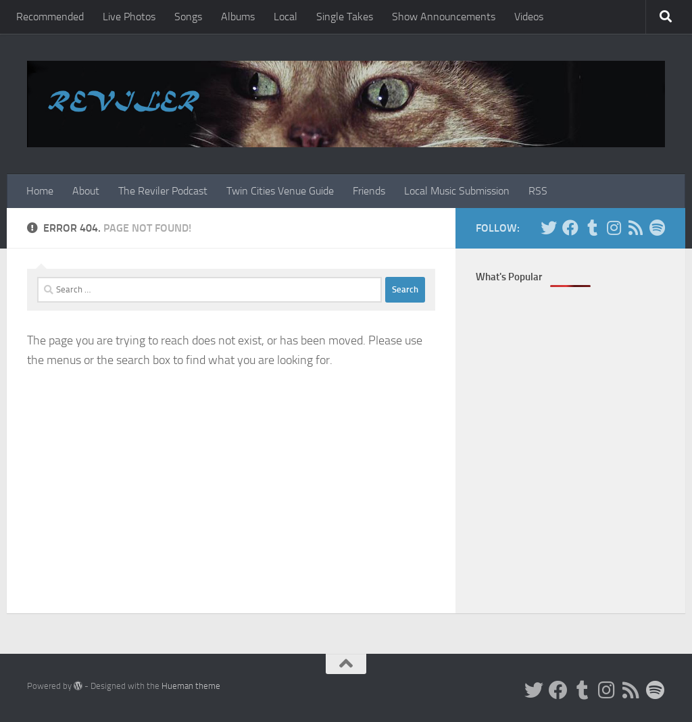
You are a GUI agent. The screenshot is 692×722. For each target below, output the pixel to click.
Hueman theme (191, 686)
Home (39, 190)
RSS (537, 190)
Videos (528, 16)
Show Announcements (443, 16)
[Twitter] (549, 228)
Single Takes (344, 16)
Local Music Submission (457, 190)
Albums (238, 16)
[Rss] (635, 228)
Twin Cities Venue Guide (280, 190)
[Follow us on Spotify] (657, 228)
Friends (369, 190)
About (85, 190)
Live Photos (129, 16)
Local (285, 16)
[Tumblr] (592, 228)
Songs (188, 16)
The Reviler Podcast (162, 190)
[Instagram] (614, 228)
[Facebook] (570, 228)
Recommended (50, 16)
